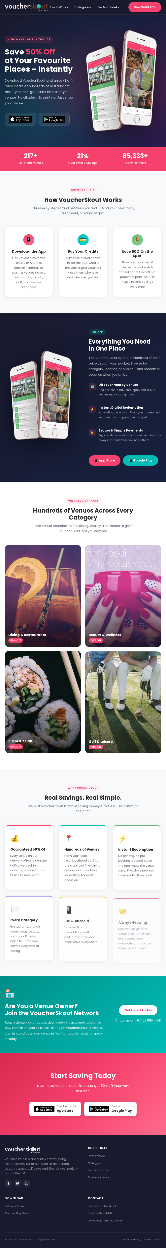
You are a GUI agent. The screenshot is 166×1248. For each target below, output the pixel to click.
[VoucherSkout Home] (26, 7)
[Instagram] (26, 1183)
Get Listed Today (138, 1010)
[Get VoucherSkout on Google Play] (110, 1109)
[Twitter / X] (17, 1183)
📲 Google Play (140, 460)
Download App (145, 7)
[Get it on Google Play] (54, 119)
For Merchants (108, 7)
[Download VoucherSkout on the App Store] (55, 1109)
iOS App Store (14, 1206)
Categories (82, 7)
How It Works (58, 7)
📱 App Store (104, 460)
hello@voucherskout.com (105, 1206)
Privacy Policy (131, 1239)
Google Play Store (17, 1213)
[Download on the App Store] (20, 119)
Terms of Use (152, 1239)
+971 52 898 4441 (148, 1020)
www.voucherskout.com (105, 1220)
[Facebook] (8, 1183)
